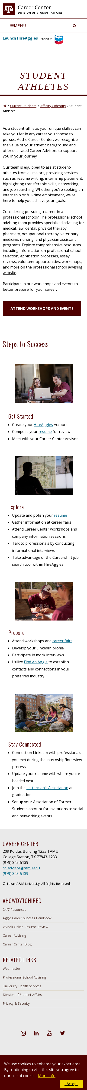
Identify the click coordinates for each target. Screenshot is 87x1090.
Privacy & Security (16, 1003)
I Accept (71, 1083)
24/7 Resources (14, 909)
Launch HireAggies (20, 38)
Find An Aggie (36, 661)
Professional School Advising (24, 977)
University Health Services (22, 986)
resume (45, 431)
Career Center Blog (17, 944)
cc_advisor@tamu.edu (21, 868)
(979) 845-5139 (15, 873)
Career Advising (14, 935)
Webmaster (11, 968)
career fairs (62, 640)
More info (46, 1075)
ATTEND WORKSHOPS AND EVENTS (42, 308)
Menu (18, 25)
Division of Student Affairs (22, 994)
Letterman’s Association (47, 787)
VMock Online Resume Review (25, 927)
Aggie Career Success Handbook (27, 918)
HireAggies (43, 424)
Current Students (23, 106)
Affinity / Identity (53, 106)
